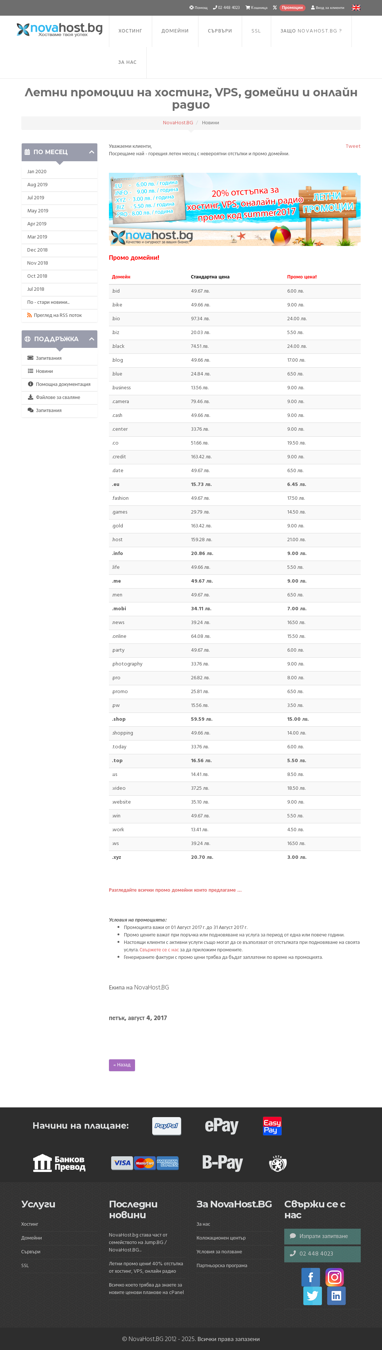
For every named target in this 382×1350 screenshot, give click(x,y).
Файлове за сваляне (53, 397)
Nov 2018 (37, 263)
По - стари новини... (48, 302)
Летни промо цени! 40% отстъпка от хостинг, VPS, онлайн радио (146, 1268)
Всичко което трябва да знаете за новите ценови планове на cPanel (146, 1289)
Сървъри (220, 31)
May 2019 (37, 211)
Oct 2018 (37, 276)
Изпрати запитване (319, 1236)
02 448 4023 (311, 1254)
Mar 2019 (37, 237)
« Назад (122, 1065)
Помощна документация (59, 384)
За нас (127, 62)
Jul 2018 (35, 289)
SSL (256, 31)
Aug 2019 (37, 185)
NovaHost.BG (178, 123)
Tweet (353, 146)
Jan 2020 (37, 172)
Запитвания (44, 358)
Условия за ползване (219, 1252)
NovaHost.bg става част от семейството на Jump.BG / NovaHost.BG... (138, 1242)
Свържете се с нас (159, 950)
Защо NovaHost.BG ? (311, 31)
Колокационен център (221, 1238)
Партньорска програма (222, 1266)
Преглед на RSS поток (54, 315)
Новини (40, 371)
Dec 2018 (37, 250)
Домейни (175, 31)
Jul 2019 (35, 198)
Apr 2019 (37, 224)
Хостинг (131, 31)
